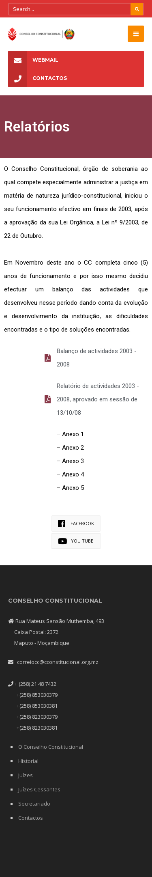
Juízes (25, 775)
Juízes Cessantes (39, 789)
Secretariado (34, 803)
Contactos (37, 78)
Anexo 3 (73, 461)
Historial (28, 761)
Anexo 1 (73, 434)
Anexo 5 (73, 487)
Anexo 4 (73, 474)
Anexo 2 (73, 447)
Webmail (33, 60)
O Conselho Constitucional (50, 746)
